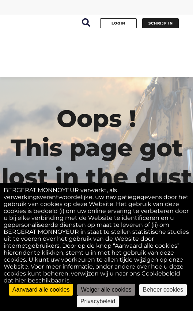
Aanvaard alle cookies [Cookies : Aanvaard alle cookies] (41, 289)
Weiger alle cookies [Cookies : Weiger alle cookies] (106, 289)
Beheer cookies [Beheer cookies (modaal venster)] (163, 289)
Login (118, 23)
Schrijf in (160, 23)
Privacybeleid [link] (97, 301)
